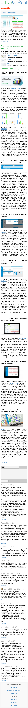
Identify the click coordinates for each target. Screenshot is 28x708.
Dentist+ (3, 281)
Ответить (3, 519)
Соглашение (14, 693)
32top (8, 64)
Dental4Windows (12, 55)
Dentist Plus (23, 338)
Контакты (14, 687)
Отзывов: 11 (4, 41)
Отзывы (4, 463)
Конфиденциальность (14, 690)
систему (14, 699)
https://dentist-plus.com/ (9, 12)
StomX (9, 59)
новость (14, 702)
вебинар (14, 705)
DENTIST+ (4, 129)
